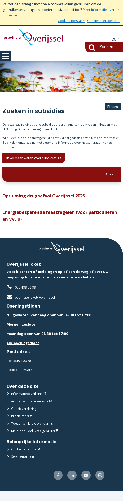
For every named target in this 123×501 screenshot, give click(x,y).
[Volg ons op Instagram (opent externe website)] (99, 485)
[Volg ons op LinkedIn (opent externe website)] (69, 485)
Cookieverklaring (24, 417)
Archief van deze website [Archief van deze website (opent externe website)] (31, 410)
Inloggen (112, 39)
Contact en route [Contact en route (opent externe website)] (24, 458)
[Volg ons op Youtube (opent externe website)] (84, 485)
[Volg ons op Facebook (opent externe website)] (54, 485)
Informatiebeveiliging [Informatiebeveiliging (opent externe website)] (28, 402)
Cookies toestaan (68, 20)
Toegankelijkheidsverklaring (34, 432)
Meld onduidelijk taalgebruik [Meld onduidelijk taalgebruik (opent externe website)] (34, 439)
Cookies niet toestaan (102, 20)
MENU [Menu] (5, 56)
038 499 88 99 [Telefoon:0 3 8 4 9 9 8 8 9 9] (26, 296)
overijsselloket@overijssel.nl (34, 306)
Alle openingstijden (24, 351)
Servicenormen (23, 465)
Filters (112, 107)
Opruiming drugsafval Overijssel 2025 (46, 202)
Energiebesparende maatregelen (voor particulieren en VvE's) (48, 223)
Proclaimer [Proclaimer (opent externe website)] (19, 425)
